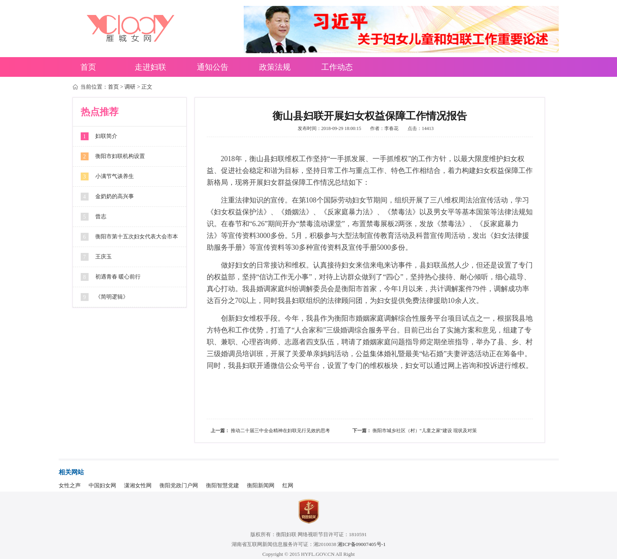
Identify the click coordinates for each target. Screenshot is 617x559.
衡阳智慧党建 (222, 485)
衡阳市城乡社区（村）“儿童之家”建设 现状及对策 (424, 430)
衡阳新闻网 (260, 485)
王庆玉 (103, 257)
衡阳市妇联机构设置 (120, 156)
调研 (129, 87)
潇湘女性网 (138, 485)
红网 (287, 485)
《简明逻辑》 (111, 297)
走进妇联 (150, 67)
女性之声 (70, 485)
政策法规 (275, 67)
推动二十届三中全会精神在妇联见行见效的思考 (280, 430)
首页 (88, 67)
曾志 (100, 216)
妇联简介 (106, 136)
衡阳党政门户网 (178, 485)
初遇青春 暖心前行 (118, 277)
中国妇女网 (102, 485)
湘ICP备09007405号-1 (361, 544)
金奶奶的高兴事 (114, 196)
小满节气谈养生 (114, 176)
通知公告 (212, 67)
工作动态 (337, 67)
